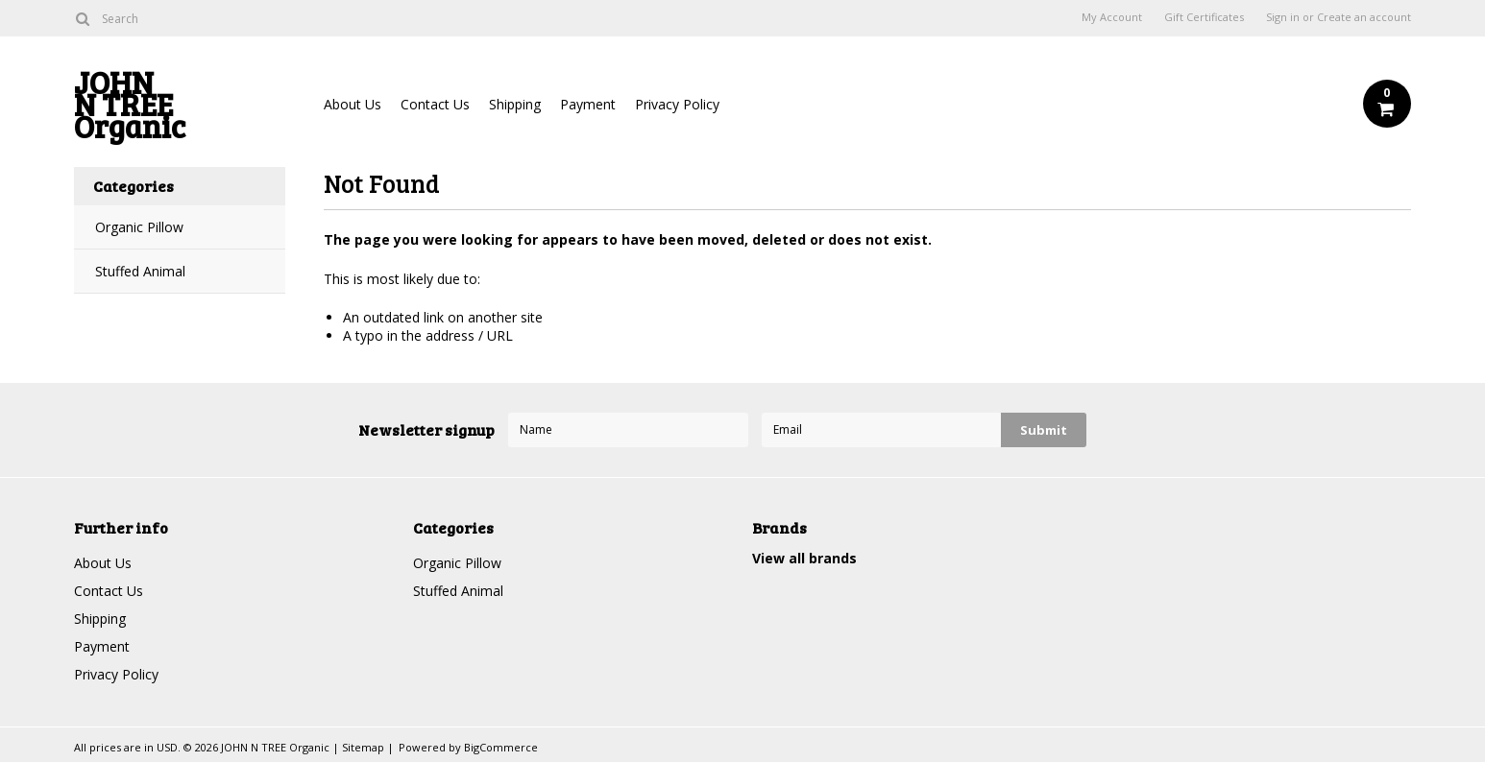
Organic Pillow (139, 227)
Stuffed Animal (140, 271)
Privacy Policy (677, 104)
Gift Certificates (1204, 17)
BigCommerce (501, 747)
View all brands (804, 558)
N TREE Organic (179, 109)
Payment (588, 104)
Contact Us (435, 104)
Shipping (515, 104)
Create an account (1364, 17)
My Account (1112, 17)
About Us (352, 104)
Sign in (1283, 17)
